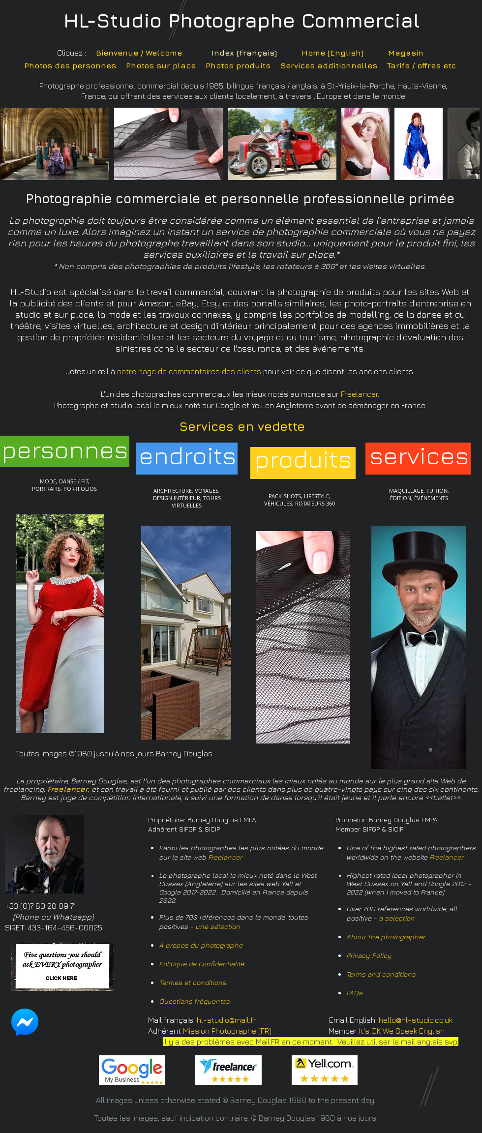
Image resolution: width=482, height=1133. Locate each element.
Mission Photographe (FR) (227, 1030)
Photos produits (238, 65)
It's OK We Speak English (402, 1030)
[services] (419, 455)
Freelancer (225, 857)
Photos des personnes (70, 65)
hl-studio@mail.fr (226, 1019)
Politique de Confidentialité (201, 963)
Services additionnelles (328, 65)
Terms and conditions (381, 974)
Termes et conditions (192, 982)
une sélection (217, 926)
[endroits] (187, 455)
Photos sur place (161, 65)
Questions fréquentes (194, 1001)
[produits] (303, 459)
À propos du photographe (200, 945)
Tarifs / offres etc (421, 65)
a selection (397, 918)
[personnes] (64, 449)
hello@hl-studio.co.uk (415, 1019)
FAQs (354, 992)
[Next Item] (462, 143)
